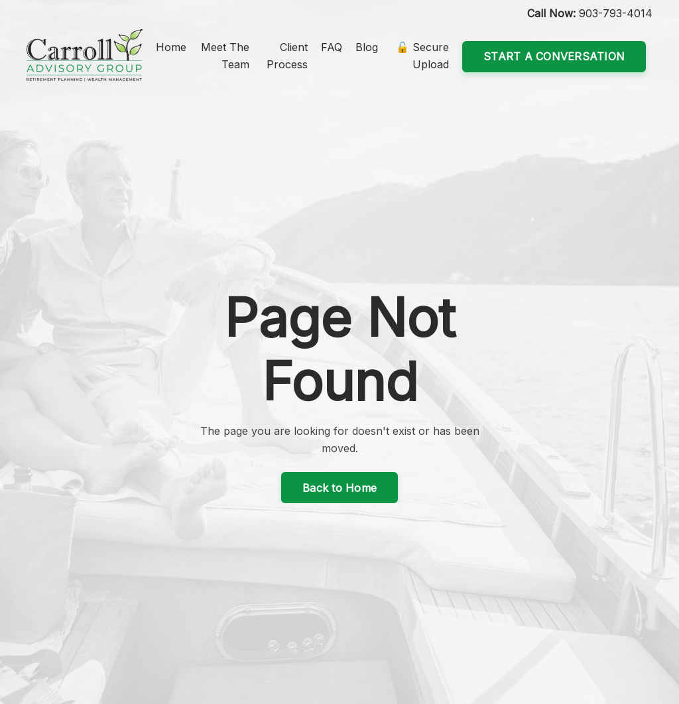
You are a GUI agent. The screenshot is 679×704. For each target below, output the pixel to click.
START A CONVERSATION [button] (554, 56)
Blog (366, 47)
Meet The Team (225, 55)
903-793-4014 (615, 13)
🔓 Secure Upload (422, 55)
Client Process (287, 55)
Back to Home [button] (339, 488)
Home (171, 47)
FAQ (331, 47)
